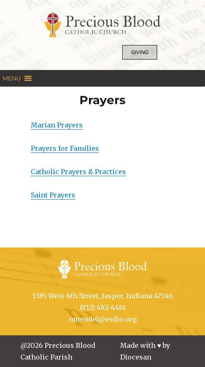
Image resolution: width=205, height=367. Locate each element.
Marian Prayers (57, 125)
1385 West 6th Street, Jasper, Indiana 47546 (102, 296)
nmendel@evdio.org (103, 319)
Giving (139, 52)
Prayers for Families (65, 148)
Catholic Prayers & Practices (78, 171)
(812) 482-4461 (103, 307)
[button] (11, 78)
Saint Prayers (53, 195)
